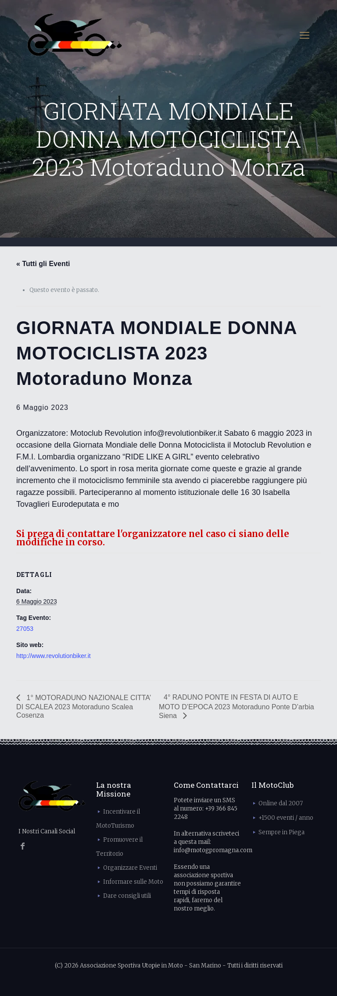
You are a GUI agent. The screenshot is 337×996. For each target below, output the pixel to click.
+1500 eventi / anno (285, 818)
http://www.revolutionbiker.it (53, 655)
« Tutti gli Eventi (43, 263)
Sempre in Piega (281, 832)
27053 (24, 628)
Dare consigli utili (127, 896)
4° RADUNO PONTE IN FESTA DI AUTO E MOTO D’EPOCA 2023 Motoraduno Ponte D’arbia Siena (236, 706)
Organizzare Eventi (130, 868)
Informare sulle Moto (133, 882)
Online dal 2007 (280, 803)
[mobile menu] (304, 35)
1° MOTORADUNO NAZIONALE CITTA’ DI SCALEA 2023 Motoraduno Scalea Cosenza (83, 706)
